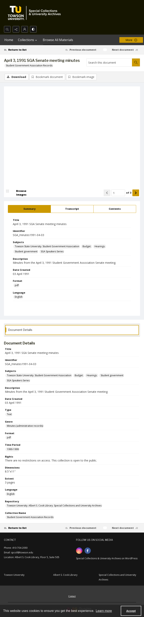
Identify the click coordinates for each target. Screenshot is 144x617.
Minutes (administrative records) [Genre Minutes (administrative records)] (25, 426)
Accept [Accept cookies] (131, 610)
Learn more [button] (104, 610)
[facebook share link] (88, 550)
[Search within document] (136, 62)
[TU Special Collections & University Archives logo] (35, 13)
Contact (72, 596)
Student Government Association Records (29, 65)
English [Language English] (18, 296)
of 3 (128, 192)
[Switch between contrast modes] (33, 29)
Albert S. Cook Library (65, 575)
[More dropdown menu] (131, 40)
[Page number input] (118, 192)
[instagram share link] (79, 550)
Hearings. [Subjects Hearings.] (100, 246)
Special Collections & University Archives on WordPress (106, 558)
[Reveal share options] (16, 29)
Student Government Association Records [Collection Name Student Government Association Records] (30, 517)
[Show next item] (135, 192)
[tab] (29, 209)
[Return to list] (21, 49)
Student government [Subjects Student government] (26, 251)
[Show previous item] (107, 192)
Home (8, 40)
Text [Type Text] (9, 414)
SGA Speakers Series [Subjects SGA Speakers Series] (52, 251)
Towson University (14, 575)
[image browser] (18, 193)
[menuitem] (72, 595)
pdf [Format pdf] (17, 285)
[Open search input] (7, 29)
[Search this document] (109, 62)
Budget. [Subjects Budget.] (87, 246)
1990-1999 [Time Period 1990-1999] (13, 449)
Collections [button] (28, 40)
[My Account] (24, 29)
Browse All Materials (58, 40)
